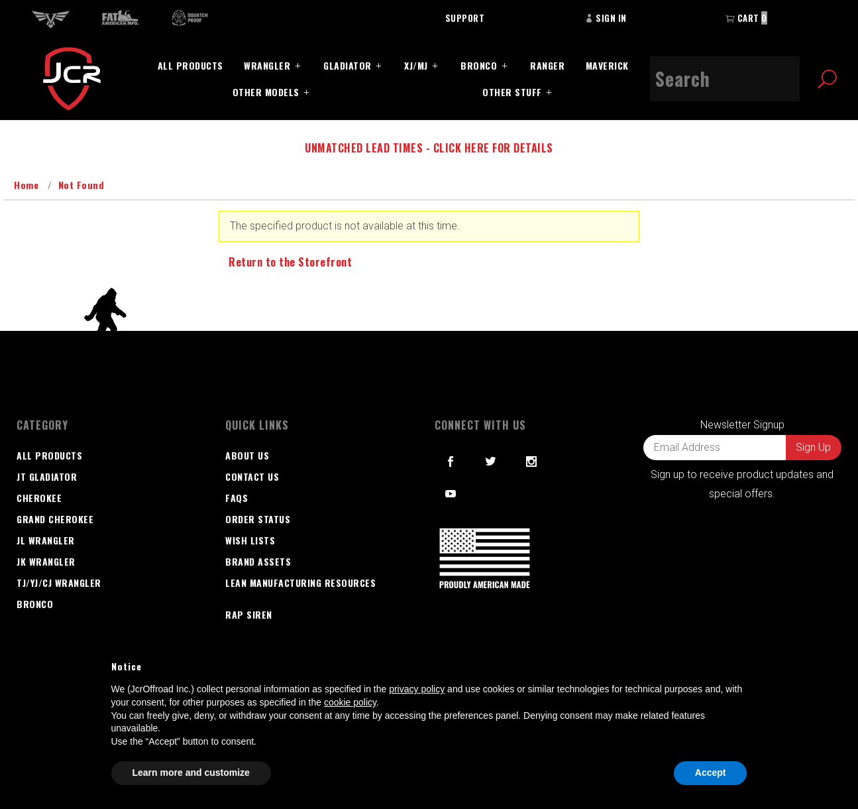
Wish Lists (250, 540)
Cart (746, 18)
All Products (190, 65)
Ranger (547, 65)
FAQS (236, 498)
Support (465, 18)
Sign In (606, 18)
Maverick (607, 65)
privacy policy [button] (417, 689)
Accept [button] (710, 772)
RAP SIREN (248, 614)
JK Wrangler (46, 561)
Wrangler (267, 65)
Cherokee (39, 498)
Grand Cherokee (55, 519)
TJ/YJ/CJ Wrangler (59, 583)
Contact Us (252, 476)
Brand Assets (258, 561)
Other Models (266, 92)
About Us (247, 455)
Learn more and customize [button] (191, 772)
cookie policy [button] (350, 702)
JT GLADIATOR (47, 476)
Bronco (478, 65)
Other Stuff (512, 92)
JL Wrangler (46, 540)
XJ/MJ (416, 65)
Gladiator (347, 65)
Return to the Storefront (290, 262)
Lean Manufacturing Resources (300, 583)
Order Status (257, 519)
